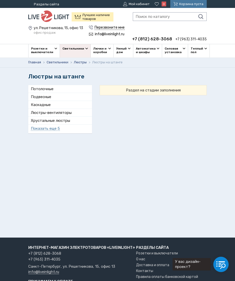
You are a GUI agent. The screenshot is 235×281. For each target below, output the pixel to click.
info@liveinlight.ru (43, 272)
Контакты (144, 271)
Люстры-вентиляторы (51, 112)
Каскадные (41, 104)
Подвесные (41, 97)
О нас (140, 259)
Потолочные (42, 89)
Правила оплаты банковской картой (167, 277)
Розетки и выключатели (157, 253)
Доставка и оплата (152, 265)
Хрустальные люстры (50, 120)
